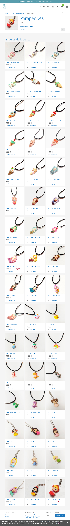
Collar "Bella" (9, 441)
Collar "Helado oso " (33, 179)
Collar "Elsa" (30, 470)
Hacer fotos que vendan (31, 517)
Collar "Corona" (31, 325)
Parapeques (11, 67)
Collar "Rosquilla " (53, 150)
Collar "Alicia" (10, 470)
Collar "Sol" (51, 325)
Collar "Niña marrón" (33, 208)
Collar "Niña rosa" (11, 208)
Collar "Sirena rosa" (11, 325)
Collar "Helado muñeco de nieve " (16, 179)
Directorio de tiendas (17, 13)
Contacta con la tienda (27, 26)
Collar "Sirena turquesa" (34, 237)
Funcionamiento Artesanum (32, 516)
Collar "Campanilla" (53, 470)
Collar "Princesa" (52, 441)
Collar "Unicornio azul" (54, 62)
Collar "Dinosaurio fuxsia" (34, 412)
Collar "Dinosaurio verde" (13, 412)
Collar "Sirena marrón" (54, 266)
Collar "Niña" (30, 441)
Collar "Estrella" (10, 354)
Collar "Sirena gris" (11, 295)
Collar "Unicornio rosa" (12, 62)
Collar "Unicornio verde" (13, 92)
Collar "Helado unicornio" (34, 92)
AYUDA (27, 519)
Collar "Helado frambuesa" (34, 121)
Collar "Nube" (31, 354)
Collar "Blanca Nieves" (33, 499)
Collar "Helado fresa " (33, 150)
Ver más (22, 30)
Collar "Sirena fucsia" (12, 266)
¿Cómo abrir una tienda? (31, 515)
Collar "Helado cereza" (54, 121)
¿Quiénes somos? (9, 515)
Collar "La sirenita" (11, 499)
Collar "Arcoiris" (52, 354)
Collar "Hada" (52, 412)
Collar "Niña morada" (54, 208)
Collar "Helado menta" (12, 150)
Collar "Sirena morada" (54, 295)
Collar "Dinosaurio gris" (54, 383)
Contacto (7, 516)
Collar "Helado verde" (54, 92)
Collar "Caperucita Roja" (55, 499)
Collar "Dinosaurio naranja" (35, 383)
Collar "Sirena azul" (32, 295)
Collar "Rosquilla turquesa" (13, 121)
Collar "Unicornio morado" (34, 62)
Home (6, 13)
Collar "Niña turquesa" (54, 179)
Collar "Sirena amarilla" (33, 266)
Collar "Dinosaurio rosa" (13, 383)
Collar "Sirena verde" (12, 237)
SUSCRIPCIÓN (60, 515)
